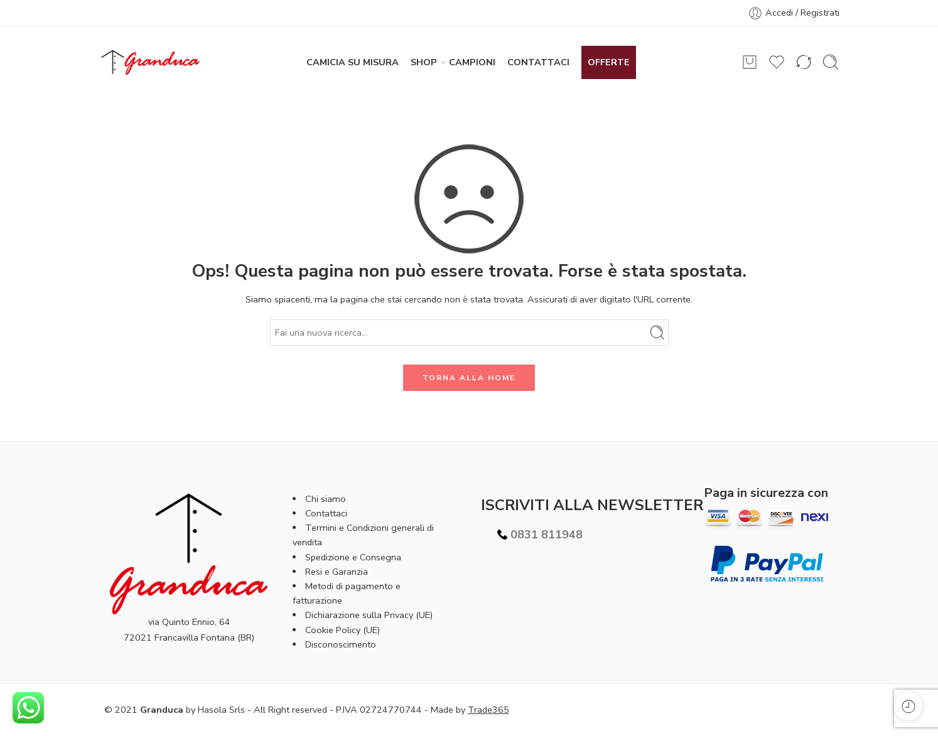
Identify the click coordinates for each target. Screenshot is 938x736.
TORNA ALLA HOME (469, 378)
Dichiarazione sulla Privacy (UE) (369, 615)
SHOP (424, 62)
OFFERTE (609, 62)
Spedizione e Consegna (353, 557)
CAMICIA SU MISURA (352, 62)
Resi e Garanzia (336, 571)
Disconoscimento (340, 644)
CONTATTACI (538, 62)
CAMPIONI (472, 62)
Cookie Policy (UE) (342, 630)
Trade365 (488, 709)
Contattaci (326, 513)
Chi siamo (325, 499)
